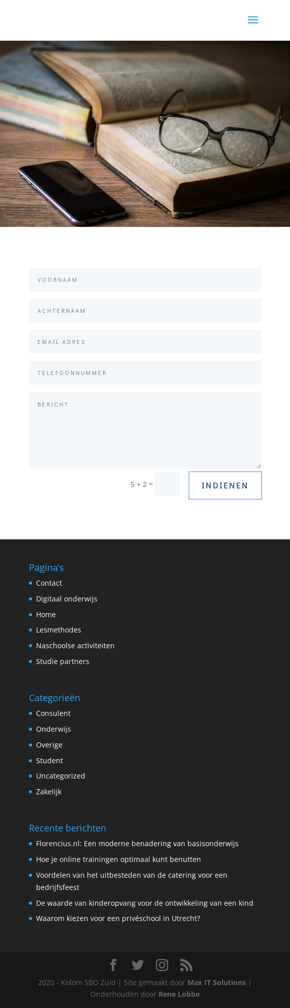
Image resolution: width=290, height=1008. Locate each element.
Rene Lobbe (179, 994)
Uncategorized (60, 776)
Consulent (53, 713)
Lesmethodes (58, 630)
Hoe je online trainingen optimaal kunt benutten (118, 859)
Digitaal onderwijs (67, 598)
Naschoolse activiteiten (75, 645)
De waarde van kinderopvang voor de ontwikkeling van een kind (144, 903)
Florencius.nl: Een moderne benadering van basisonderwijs (137, 843)
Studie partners (62, 661)
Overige (49, 745)
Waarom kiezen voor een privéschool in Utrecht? (118, 918)
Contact (49, 583)
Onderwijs (53, 729)
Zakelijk (48, 791)
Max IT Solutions (216, 982)
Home (46, 614)
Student (49, 760)
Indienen (225, 485)
